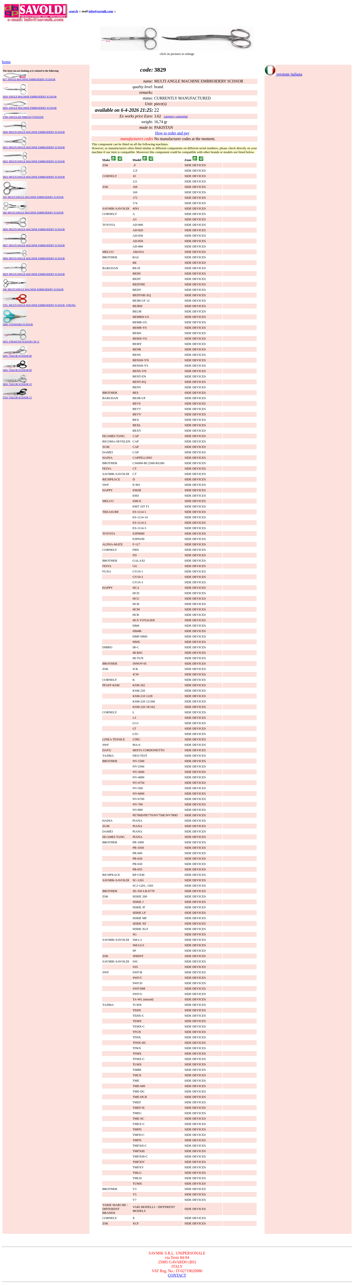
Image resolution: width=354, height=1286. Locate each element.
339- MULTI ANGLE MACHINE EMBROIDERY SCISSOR (33, 197)
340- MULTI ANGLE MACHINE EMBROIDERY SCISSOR (33, 212)
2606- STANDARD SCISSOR (18, 324)
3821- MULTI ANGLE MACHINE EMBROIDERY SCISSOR (34, 147)
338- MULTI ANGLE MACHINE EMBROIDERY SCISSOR (33, 289)
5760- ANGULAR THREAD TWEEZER (23, 117)
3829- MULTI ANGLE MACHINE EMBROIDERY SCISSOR (34, 274)
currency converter (176, 116)
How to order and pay (172, 133)
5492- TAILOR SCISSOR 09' (17, 370)
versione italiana (283, 74)
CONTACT (177, 1275)
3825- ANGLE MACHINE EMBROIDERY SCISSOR (30, 108)
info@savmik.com (100, 11)
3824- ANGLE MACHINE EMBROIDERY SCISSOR (30, 96)
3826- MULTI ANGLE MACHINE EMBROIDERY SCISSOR (34, 229)
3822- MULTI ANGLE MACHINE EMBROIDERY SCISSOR (34, 161)
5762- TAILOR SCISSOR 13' (17, 397)
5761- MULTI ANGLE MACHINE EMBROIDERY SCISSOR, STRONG (39, 305)
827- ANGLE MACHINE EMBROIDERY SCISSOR (29, 79)
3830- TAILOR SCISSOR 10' (17, 384)
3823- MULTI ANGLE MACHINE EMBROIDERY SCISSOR (34, 177)
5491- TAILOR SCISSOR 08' (17, 356)
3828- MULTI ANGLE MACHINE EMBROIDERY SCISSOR (34, 258)
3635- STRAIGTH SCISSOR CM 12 (21, 341)
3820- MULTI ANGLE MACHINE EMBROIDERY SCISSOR (34, 132)
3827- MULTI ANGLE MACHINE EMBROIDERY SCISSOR (34, 245)
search (73, 11)
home (6, 62)
